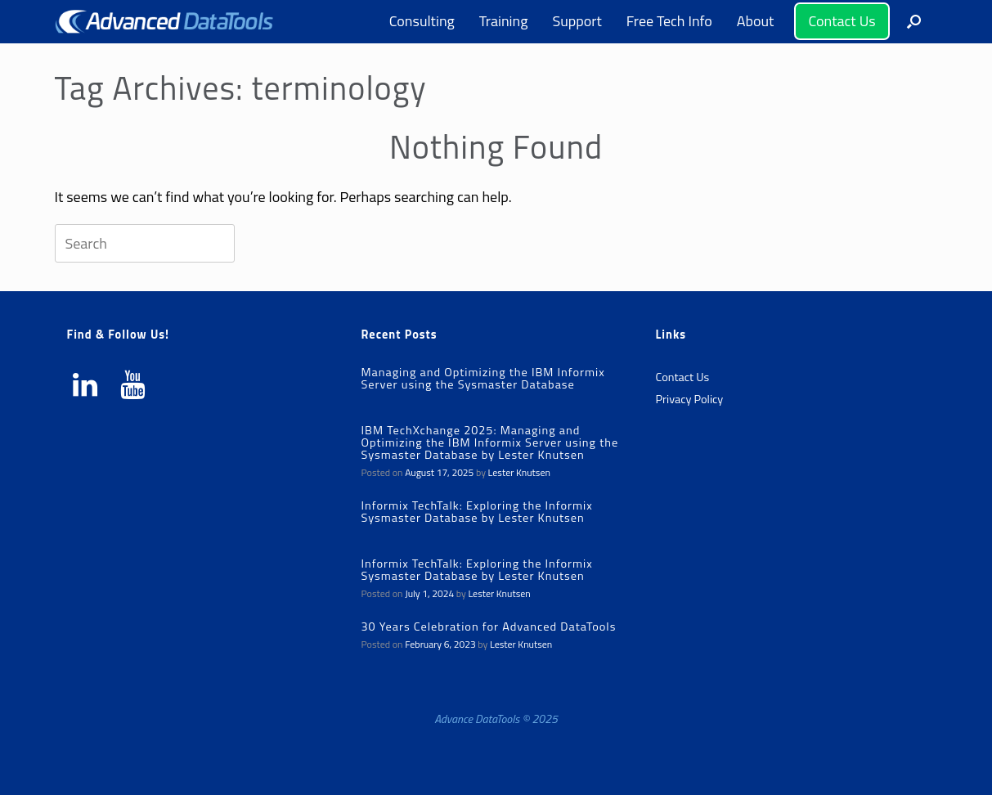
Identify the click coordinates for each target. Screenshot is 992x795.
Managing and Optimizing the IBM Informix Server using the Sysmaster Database (482, 378)
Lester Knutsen (519, 472)
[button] (914, 21)
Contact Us (841, 21)
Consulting (422, 21)
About (755, 21)
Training (503, 21)
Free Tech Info (669, 21)
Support (576, 21)
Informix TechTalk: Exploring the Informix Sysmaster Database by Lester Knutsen (476, 511)
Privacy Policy (689, 399)
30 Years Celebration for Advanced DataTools (488, 627)
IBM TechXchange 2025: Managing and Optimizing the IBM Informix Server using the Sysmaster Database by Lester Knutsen (489, 442)
